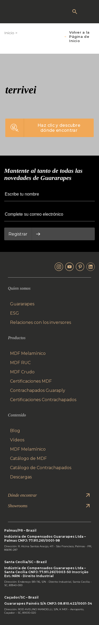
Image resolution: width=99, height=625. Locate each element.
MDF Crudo (22, 371)
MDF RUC (20, 362)
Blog (15, 430)
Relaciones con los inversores (40, 322)
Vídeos (17, 439)
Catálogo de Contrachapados (40, 467)
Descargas (21, 476)
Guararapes (22, 303)
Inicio (9, 32)
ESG (14, 313)
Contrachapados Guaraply (37, 390)
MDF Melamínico (28, 353)
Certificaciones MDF (31, 381)
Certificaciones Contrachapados (43, 399)
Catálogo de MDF (28, 458)
